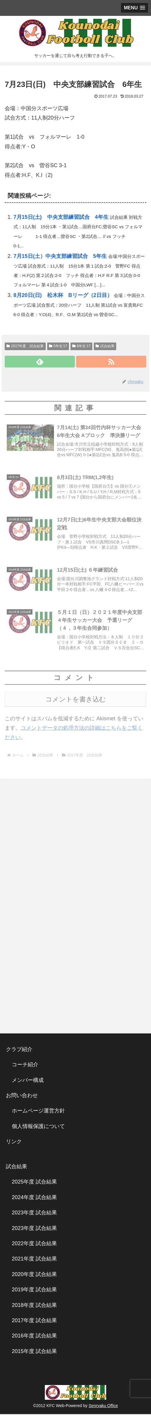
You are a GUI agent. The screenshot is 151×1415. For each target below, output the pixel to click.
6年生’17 (81, 346)
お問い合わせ (22, 1097)
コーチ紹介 (25, 1066)
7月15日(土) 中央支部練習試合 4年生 (61, 217)
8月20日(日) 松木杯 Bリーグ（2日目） (63, 295)
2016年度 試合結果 (34, 1337)
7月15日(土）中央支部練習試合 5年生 (60, 256)
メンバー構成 (28, 1081)
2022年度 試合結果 (34, 1245)
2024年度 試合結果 (34, 1198)
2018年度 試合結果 (34, 1306)
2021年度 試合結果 (34, 1260)
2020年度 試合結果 (34, 1275)
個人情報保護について (38, 1127)
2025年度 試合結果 (34, 1183)
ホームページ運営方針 (38, 1112)
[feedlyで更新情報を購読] (40, 361)
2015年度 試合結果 (34, 1352)
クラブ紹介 (22, 1050)
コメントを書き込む (75, 700)
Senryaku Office (103, 1406)
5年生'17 (58, 346)
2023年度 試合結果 (34, 1214)
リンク (14, 1143)
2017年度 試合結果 (25, 346)
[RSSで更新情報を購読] (111, 361)
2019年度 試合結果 (34, 1291)
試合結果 (105, 346)
